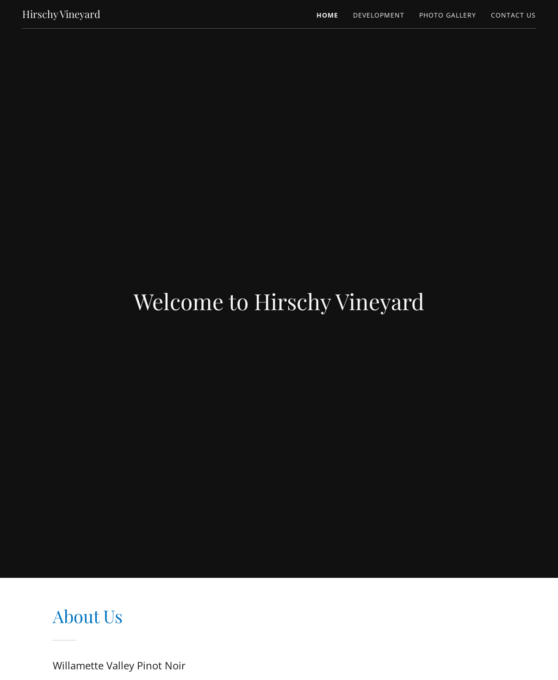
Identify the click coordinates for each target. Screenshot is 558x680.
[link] (61, 15)
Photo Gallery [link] (447, 15)
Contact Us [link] (513, 15)
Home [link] (327, 15)
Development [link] (378, 15)
